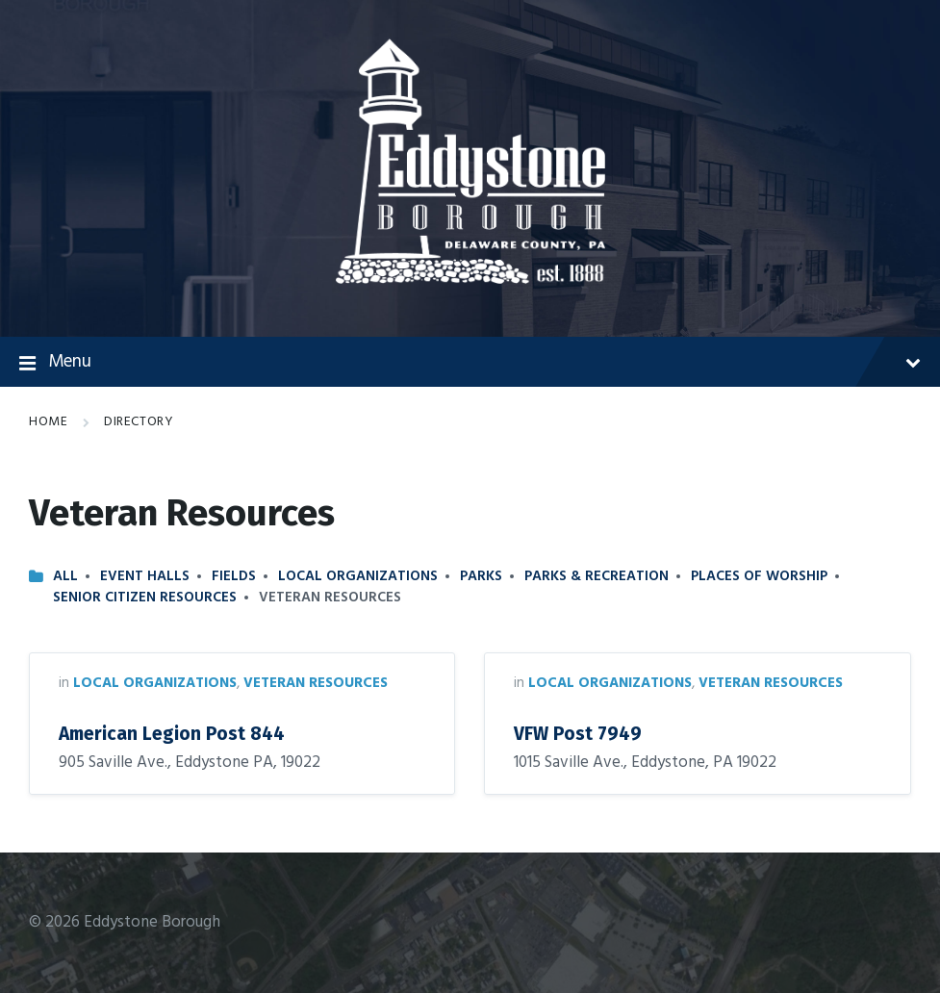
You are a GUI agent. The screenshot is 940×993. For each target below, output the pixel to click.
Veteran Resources (315, 683)
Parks (481, 576)
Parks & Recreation (596, 576)
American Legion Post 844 (172, 734)
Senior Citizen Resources (145, 597)
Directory (138, 422)
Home (48, 422)
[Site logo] (470, 280)
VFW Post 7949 (578, 734)
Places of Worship (759, 576)
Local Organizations (358, 576)
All (65, 576)
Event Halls (145, 576)
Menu (470, 362)
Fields (234, 576)
